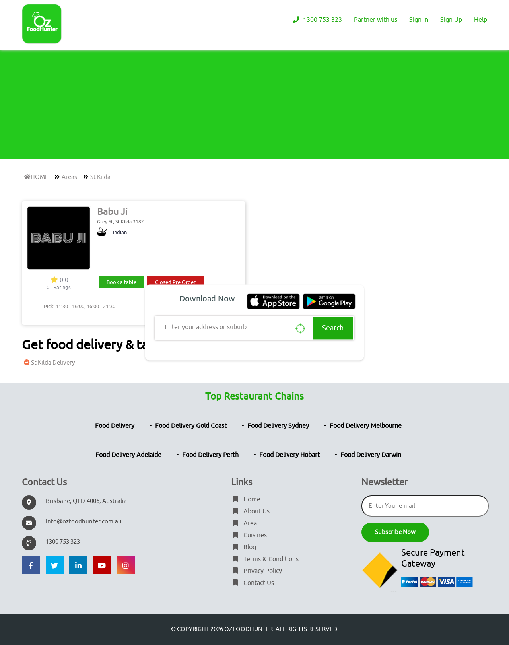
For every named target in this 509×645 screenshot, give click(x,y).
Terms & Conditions (265, 559)
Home (245, 499)
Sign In (418, 20)
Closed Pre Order (175, 282)
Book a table (121, 282)
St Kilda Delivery (48, 363)
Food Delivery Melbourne (366, 426)
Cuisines (249, 535)
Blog (243, 547)
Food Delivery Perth (210, 455)
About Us (250, 511)
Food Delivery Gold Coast (191, 426)
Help (480, 20)
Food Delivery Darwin (370, 455)
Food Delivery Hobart (289, 455)
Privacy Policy (256, 571)
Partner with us (375, 20)
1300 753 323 (316, 20)
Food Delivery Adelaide (128, 455)
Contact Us (252, 583)
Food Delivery (114, 426)
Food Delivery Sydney (278, 426)
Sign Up (451, 20)
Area (244, 523)
